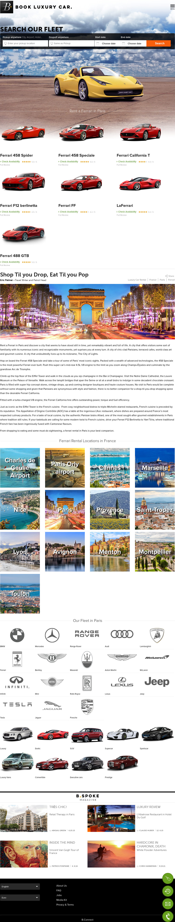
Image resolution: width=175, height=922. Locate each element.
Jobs (59, 895)
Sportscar (157, 733)
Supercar (122, 733)
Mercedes (39, 646)
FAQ (58, 890)
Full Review (5, 165)
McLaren (144, 670)
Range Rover (75, 646)
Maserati (74, 670)
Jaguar (38, 717)
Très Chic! (58, 807)
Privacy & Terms (65, 904)
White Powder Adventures (152, 850)
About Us (61, 885)
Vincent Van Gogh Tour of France (64, 852)
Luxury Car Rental (137, 279)
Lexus (107, 694)
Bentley (38, 670)
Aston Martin (110, 670)
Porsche (73, 717)
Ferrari (3, 670)
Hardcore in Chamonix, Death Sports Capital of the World (152, 845)
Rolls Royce (75, 694)
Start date (100, 37)
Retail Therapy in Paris (61, 814)
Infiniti (3, 694)
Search (160, 43)
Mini (37, 694)
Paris (162, 279)
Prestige (122, 762)
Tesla (2, 717)
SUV (87, 733)
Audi (107, 646)
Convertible (52, 762)
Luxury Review (149, 807)
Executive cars (87, 762)
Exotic (52, 733)
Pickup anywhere (22, 37)
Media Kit (61, 900)
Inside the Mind (62, 842)
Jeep (142, 694)
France (152, 279)
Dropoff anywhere (59, 37)
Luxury (17, 733)
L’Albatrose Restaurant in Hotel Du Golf (154, 816)
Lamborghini (145, 646)
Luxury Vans (17, 762)
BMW (2, 646)
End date (126, 37)
